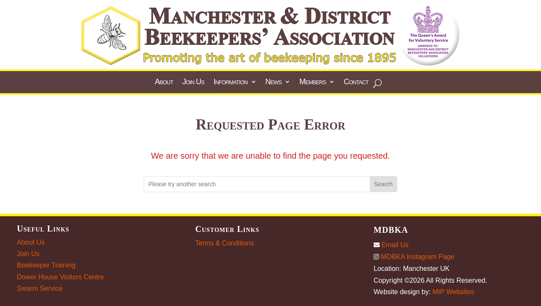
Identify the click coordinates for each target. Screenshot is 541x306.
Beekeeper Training (46, 265)
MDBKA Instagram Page (414, 256)
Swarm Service (40, 288)
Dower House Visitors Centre (60, 277)
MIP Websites (453, 291)
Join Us (28, 253)
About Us (31, 242)
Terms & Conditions (224, 243)
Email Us (391, 244)
